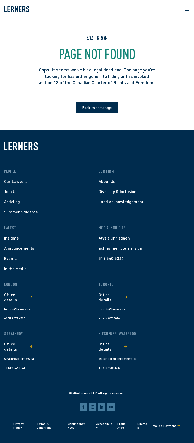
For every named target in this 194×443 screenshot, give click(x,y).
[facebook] (83, 407)
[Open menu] (187, 9)
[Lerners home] (16, 9)
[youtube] (111, 407)
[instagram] (92, 407)
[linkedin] (101, 407)
